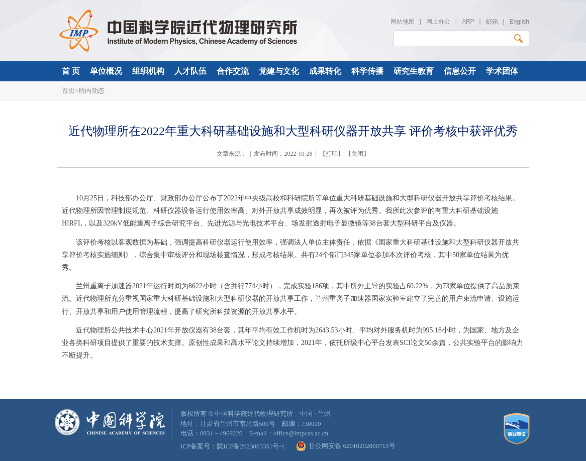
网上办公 (438, 21)
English (519, 21)
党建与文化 (279, 71)
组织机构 (148, 71)
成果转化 (325, 71)
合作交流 (233, 71)
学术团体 (502, 71)
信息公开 (460, 71)
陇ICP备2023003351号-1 (250, 446)
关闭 (357, 153)
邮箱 (492, 21)
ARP (468, 21)
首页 (68, 90)
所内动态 (91, 90)
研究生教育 (414, 71)
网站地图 (402, 21)
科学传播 (367, 71)
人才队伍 (190, 71)
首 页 (71, 71)
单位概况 (106, 71)
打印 (332, 153)
